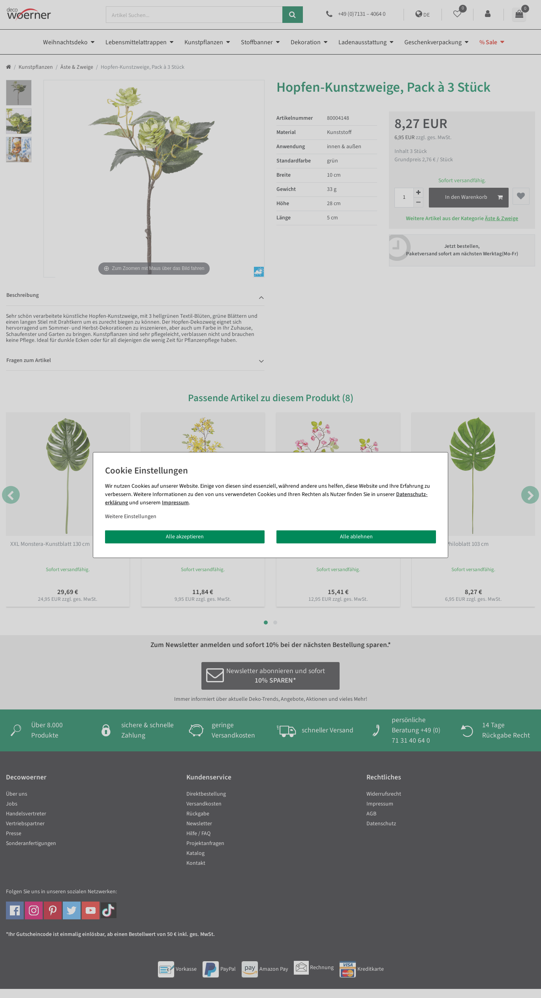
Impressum (175, 502)
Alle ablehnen (356, 536)
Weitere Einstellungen (130, 516)
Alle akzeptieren (185, 536)
